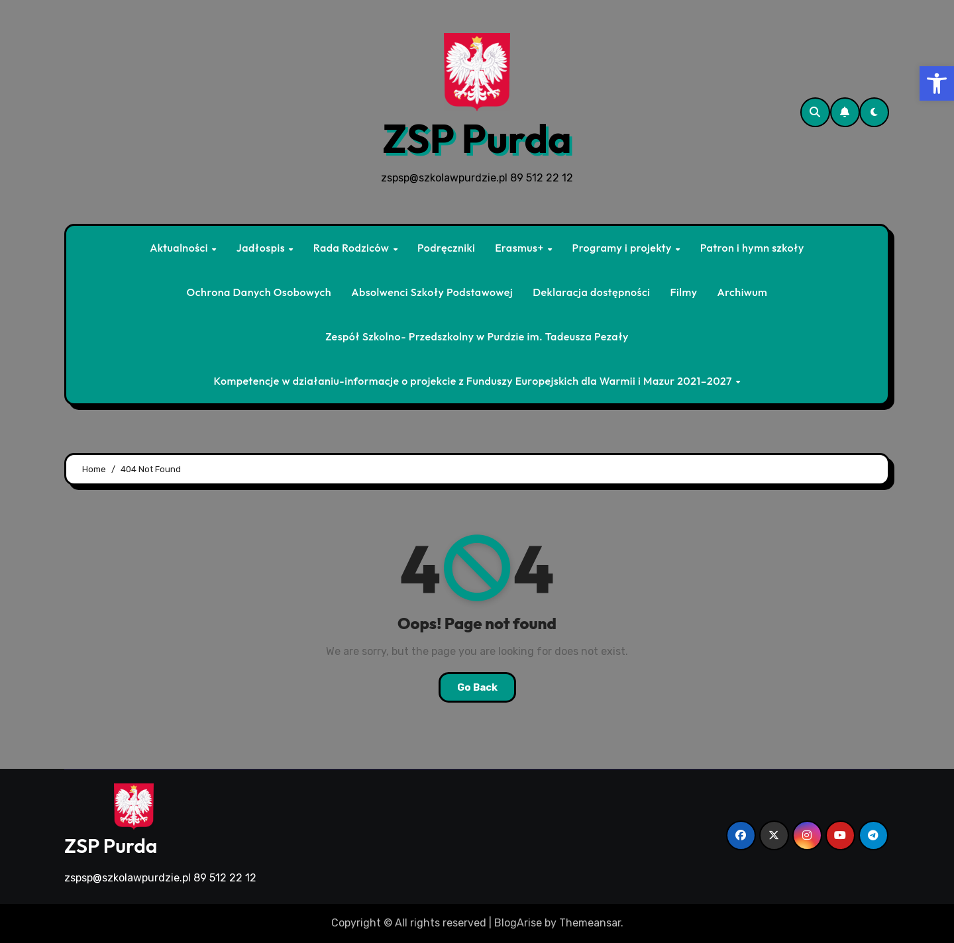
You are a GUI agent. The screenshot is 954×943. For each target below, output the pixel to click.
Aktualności (180, 247)
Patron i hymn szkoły (752, 247)
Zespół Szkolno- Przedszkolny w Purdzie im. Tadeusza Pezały (477, 336)
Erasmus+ (520, 247)
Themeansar (590, 923)
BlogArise (518, 923)
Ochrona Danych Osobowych (259, 292)
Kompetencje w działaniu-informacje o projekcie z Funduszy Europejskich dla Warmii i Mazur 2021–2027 (473, 380)
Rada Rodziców (352, 247)
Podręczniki (446, 247)
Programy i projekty (623, 247)
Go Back (477, 687)
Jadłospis (262, 247)
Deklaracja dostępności (591, 292)
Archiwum (742, 292)
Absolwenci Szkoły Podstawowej (432, 292)
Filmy (683, 292)
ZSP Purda (477, 138)
